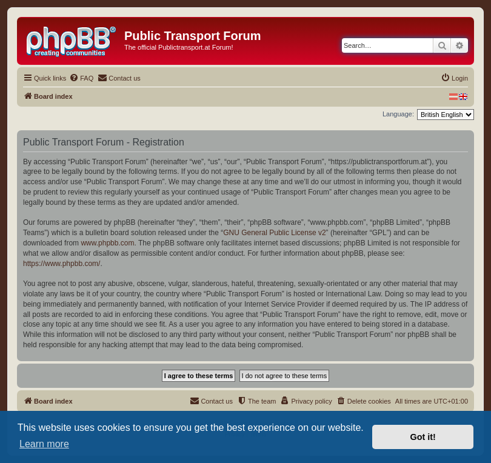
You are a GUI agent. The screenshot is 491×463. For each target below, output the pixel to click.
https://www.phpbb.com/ (61, 263)
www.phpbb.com (107, 243)
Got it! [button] (423, 437)
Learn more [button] (44, 444)
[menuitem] (81, 78)
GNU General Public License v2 (274, 232)
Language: (398, 114)
